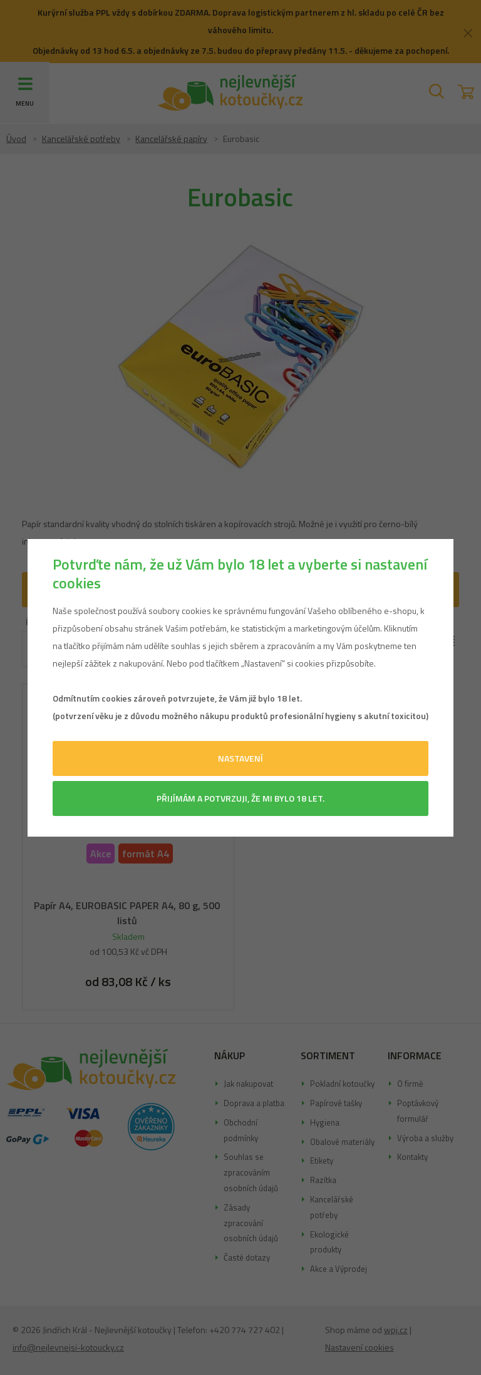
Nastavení (240, 758)
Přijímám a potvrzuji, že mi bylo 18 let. (240, 798)
